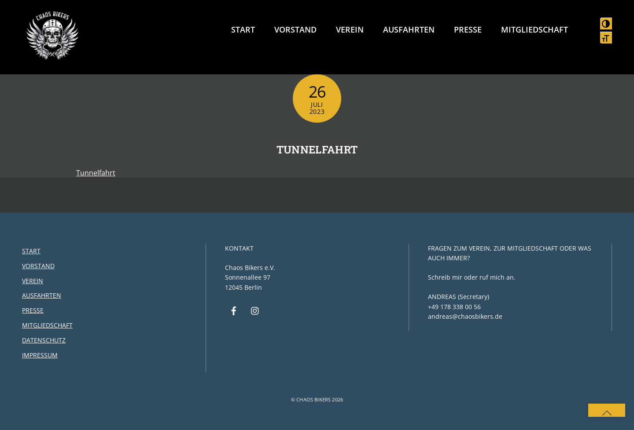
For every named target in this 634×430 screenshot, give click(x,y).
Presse (468, 29)
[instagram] (255, 310)
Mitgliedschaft (534, 29)
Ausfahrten (409, 29)
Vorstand (295, 29)
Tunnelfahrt (317, 149)
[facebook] (234, 310)
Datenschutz (44, 340)
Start (243, 29)
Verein (350, 29)
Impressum (40, 355)
